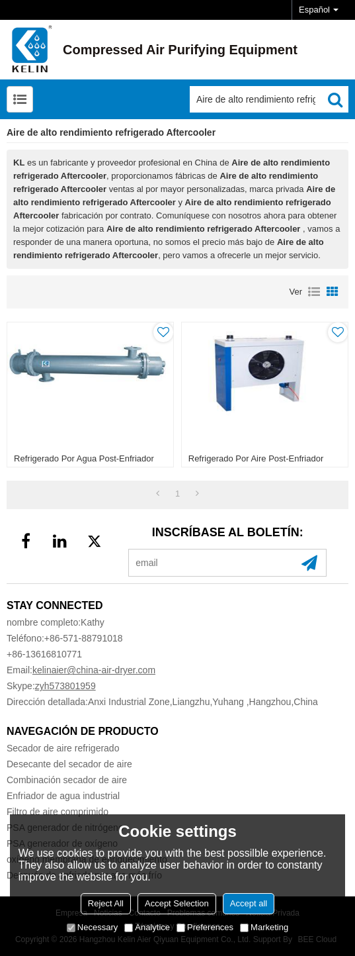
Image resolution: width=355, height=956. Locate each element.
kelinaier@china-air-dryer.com (93, 670)
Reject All (106, 903)
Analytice (147, 927)
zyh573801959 (65, 686)
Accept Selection (177, 903)
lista (314, 292)
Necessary (92, 927)
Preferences (205, 927)
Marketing (264, 927)
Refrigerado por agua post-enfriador (84, 458)
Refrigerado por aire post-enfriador (255, 458)
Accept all (248, 903)
